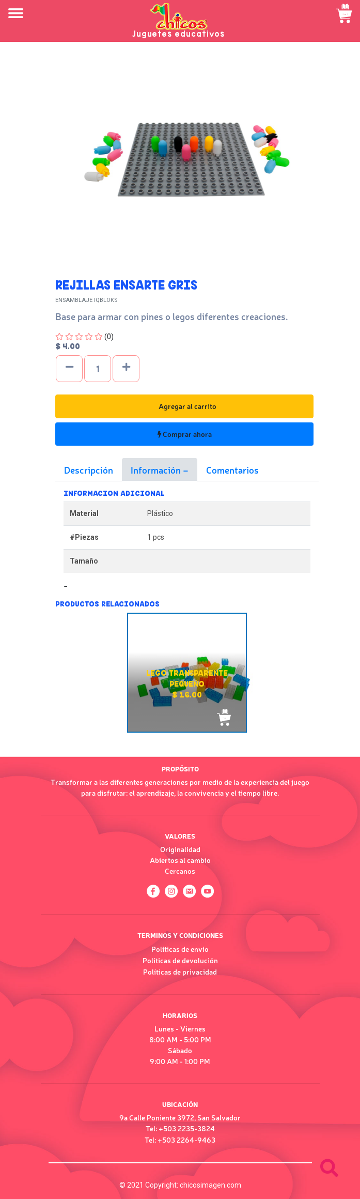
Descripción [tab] (88, 469)
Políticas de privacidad (180, 971)
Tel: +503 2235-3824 (180, 1128)
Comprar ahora (185, 433)
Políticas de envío (180, 948)
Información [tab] (157, 469)
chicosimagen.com (210, 1185)
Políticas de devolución (180, 960)
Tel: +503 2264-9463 (180, 1139)
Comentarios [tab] (232, 469)
